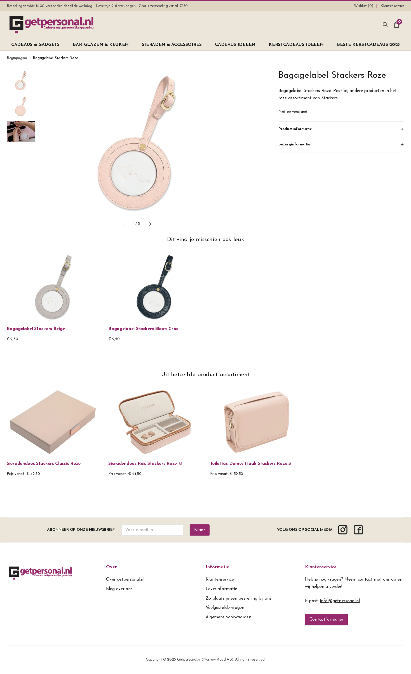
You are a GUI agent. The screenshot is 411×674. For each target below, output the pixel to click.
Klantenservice (321, 567)
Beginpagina (17, 58)
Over (111, 567)
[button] (123, 224)
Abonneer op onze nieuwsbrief (81, 530)
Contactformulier (326, 619)
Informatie (217, 567)
